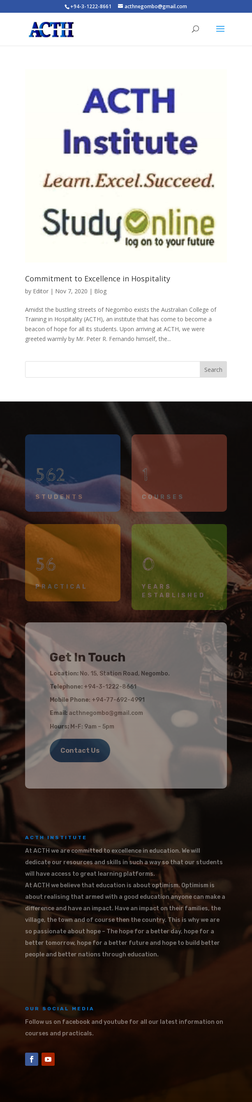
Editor (41, 291)
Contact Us (79, 750)
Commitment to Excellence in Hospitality (97, 278)
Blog (100, 291)
